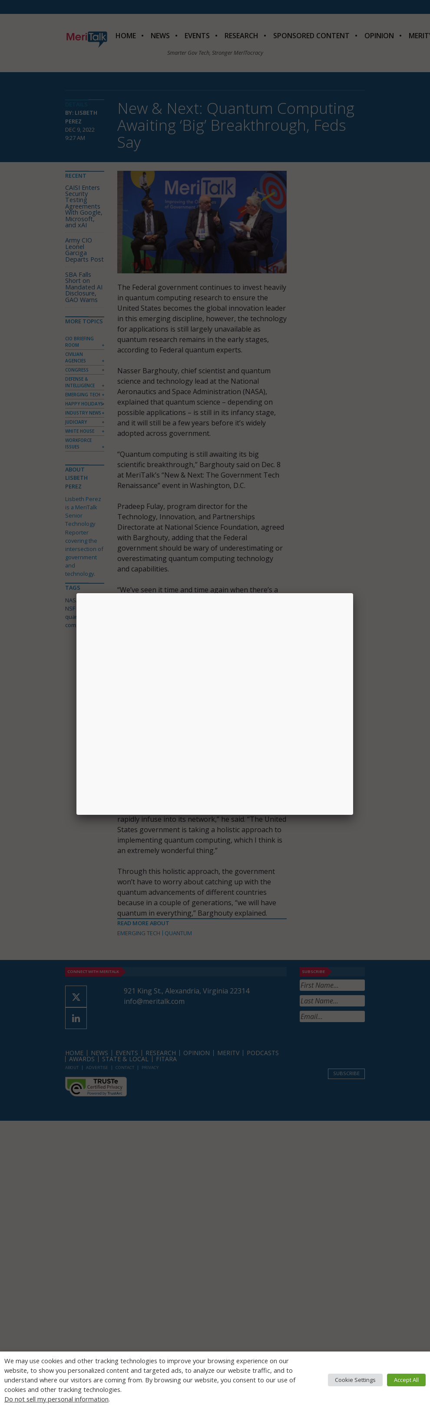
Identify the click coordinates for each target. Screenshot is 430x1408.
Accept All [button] (406, 1380)
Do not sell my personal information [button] (56, 1399)
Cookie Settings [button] (355, 1380)
